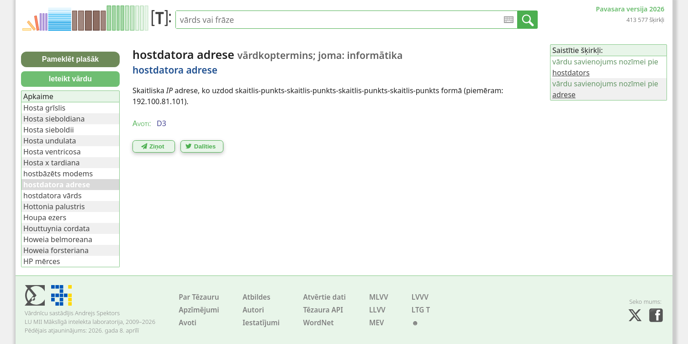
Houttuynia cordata (56, 228)
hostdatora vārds (52, 196)
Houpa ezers (44, 217)
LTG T (421, 310)
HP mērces (41, 261)
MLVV (378, 297)
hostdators (571, 73)
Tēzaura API (323, 310)
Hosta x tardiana (51, 163)
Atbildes (256, 297)
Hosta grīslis (44, 108)
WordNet (318, 323)
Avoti (187, 323)
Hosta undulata (49, 141)
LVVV (420, 297)
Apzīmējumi (199, 310)
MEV (376, 323)
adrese (564, 95)
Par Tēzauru (199, 297)
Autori (253, 310)
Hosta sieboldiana (54, 119)
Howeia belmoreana (57, 239)
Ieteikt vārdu (70, 79)
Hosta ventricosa (52, 152)
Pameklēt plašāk (70, 59)
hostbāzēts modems (58, 174)
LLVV (377, 310)
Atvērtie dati (324, 297)
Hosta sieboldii (48, 130)
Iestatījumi (261, 323)
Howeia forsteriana (56, 250)
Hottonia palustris (54, 206)
